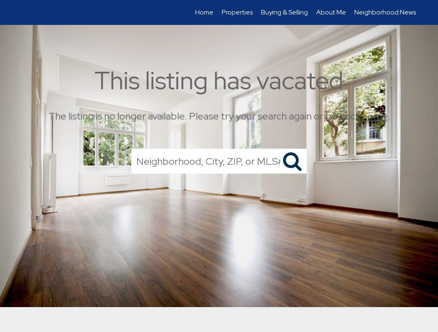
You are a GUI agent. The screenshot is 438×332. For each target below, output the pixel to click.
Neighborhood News (385, 12)
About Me (331, 12)
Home (204, 12)
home (374, 116)
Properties (237, 12)
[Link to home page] (22, 12)
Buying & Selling (284, 12)
